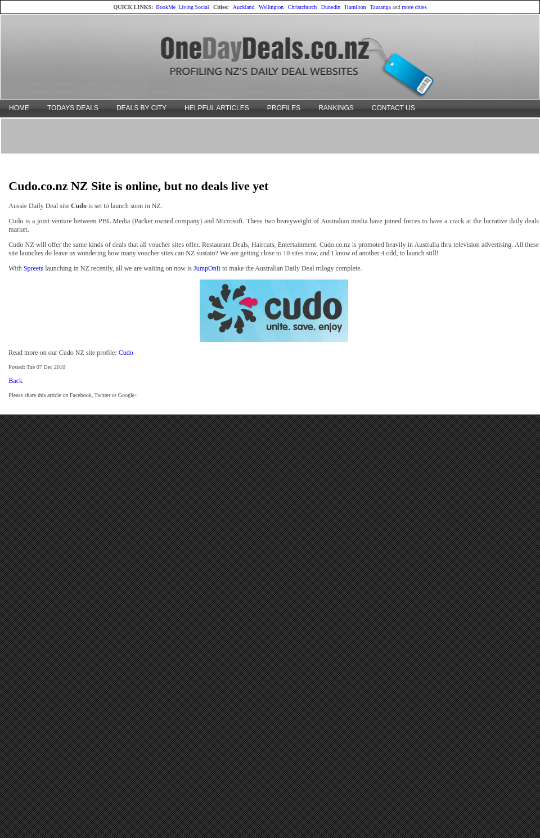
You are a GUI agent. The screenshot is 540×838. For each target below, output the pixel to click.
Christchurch (302, 7)
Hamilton (355, 7)
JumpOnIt (207, 268)
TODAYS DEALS (72, 108)
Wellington (271, 7)
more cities (414, 7)
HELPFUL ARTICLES (216, 108)
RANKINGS (336, 108)
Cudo (126, 353)
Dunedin (330, 7)
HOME (19, 108)
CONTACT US (393, 108)
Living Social (193, 7)
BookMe (166, 7)
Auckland (244, 7)
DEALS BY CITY (141, 108)
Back (15, 381)
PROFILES (283, 108)
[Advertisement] (270, 135)
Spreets (33, 268)
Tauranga (380, 7)
